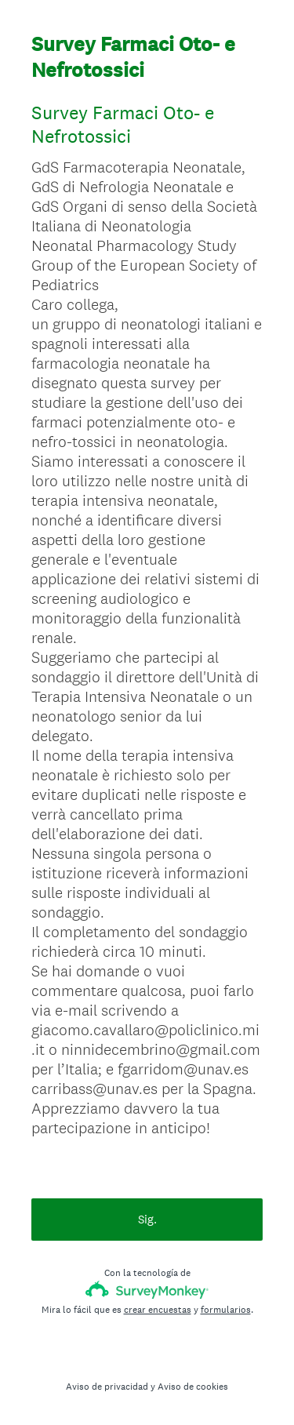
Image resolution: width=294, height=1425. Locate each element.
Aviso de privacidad (107, 1386)
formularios (226, 1309)
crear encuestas (157, 1309)
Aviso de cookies (193, 1386)
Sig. (147, 1219)
